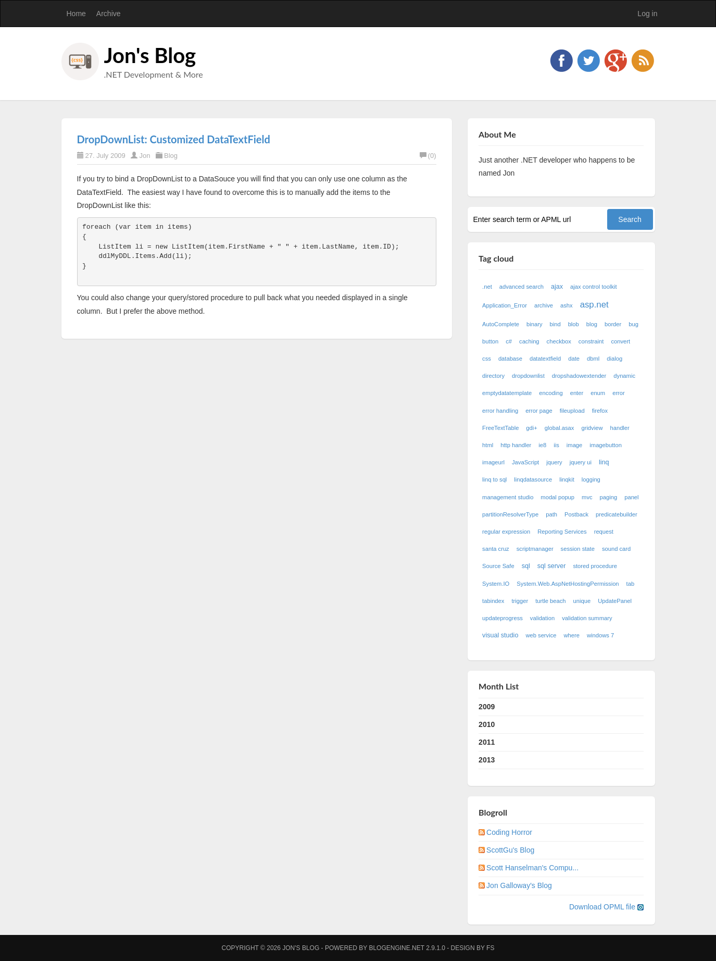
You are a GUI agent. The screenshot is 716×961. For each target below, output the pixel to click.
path (551, 514)
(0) (428, 155)
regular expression (506, 531)
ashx (566, 305)
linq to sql (494, 479)
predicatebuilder (616, 514)
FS (490, 948)
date (574, 358)
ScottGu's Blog (510, 850)
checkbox (559, 341)
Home (76, 13)
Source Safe (498, 566)
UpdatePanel (615, 601)
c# (509, 341)
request (603, 531)
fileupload (572, 411)
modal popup (557, 497)
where (571, 635)
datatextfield (545, 358)
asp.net (594, 305)
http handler (515, 445)
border (613, 324)
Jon (144, 155)
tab (630, 584)
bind (554, 324)
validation (542, 618)
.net (487, 287)
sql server (551, 566)
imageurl (493, 462)
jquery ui (581, 462)
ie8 (542, 445)
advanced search (521, 287)
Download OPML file (606, 907)
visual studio (500, 635)
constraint (591, 341)
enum (598, 393)
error (618, 393)
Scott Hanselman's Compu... (532, 868)
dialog (614, 358)
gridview (591, 428)
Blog (171, 155)
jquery (554, 462)
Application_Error (504, 305)
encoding (550, 393)
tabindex (493, 601)
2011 (487, 742)
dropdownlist (528, 376)
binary (534, 324)
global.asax (559, 428)
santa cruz (495, 549)
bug (633, 324)
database (510, 358)
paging (609, 497)
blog (591, 324)
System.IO (495, 584)
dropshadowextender (579, 376)
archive (543, 305)
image (574, 445)
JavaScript (525, 462)
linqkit (566, 479)
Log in (647, 13)
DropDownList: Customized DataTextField (173, 139)
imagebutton (605, 445)
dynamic (624, 376)
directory (493, 376)
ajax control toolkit (593, 287)
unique (582, 601)
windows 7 (600, 635)
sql (526, 566)
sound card (616, 549)
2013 (487, 760)
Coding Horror (509, 832)
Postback (576, 514)
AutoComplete (500, 324)
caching (529, 341)
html (487, 445)
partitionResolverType (510, 514)
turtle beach (550, 601)
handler (619, 428)
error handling (500, 411)
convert (620, 341)
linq (604, 462)
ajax (557, 286)
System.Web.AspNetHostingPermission (568, 584)
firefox (600, 411)
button (490, 341)
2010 (487, 724)
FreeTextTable (500, 428)
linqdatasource (533, 479)
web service (540, 635)
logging (591, 479)
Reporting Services (562, 531)
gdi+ (531, 428)
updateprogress (502, 618)
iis (556, 445)
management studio (507, 497)
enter (577, 393)
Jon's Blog (150, 55)
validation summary (587, 618)
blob (573, 324)
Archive (108, 13)
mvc (587, 497)
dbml (593, 358)
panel (631, 497)
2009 (487, 707)
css (486, 358)
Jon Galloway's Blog (519, 885)
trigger (519, 601)
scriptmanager (535, 549)
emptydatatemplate (507, 393)
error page (538, 411)
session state (578, 549)
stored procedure (595, 566)
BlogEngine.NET (396, 948)
